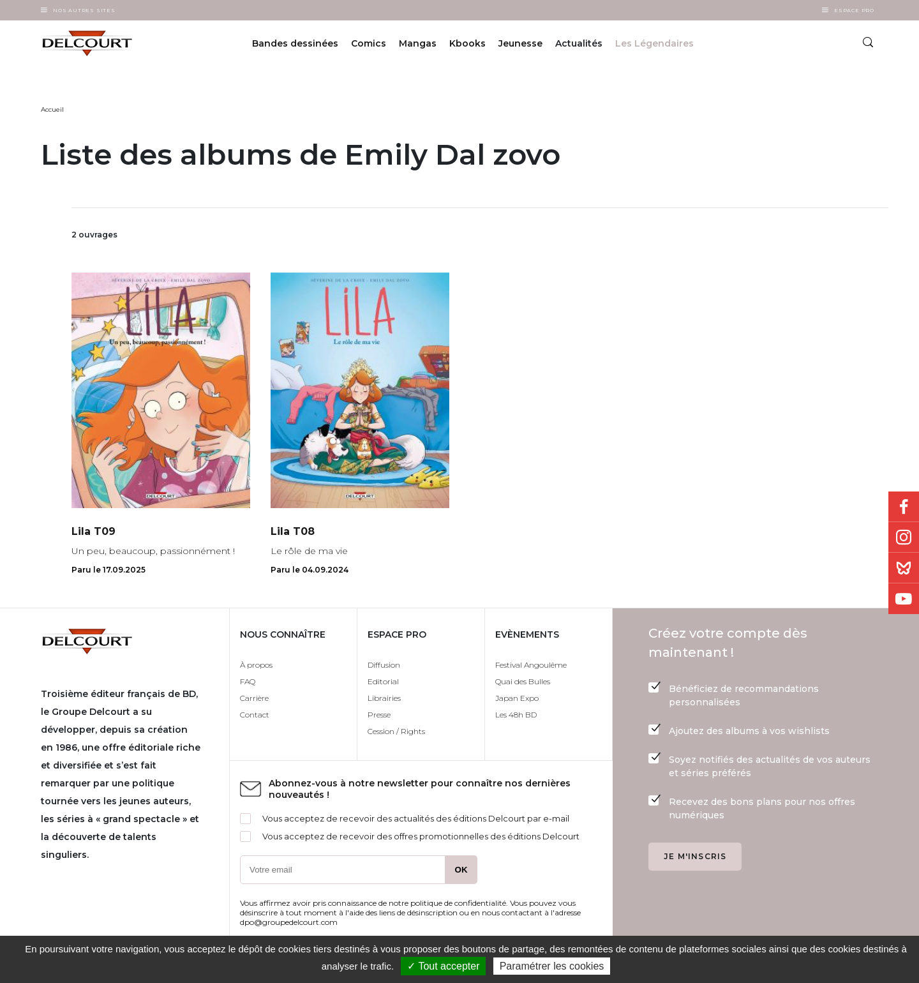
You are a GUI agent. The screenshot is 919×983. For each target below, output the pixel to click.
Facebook (903, 506)
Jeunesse (520, 43)
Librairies (384, 698)
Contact (254, 714)
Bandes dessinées (295, 43)
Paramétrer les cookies (552, 966)
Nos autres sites (84, 10)
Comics (368, 43)
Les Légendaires (654, 43)
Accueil (52, 109)
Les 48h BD (516, 714)
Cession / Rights (396, 731)
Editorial (383, 681)
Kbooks (467, 43)
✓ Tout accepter (443, 966)
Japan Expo (517, 698)
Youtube (903, 598)
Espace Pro (854, 10)
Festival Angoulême (531, 665)
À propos (256, 665)
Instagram (903, 537)
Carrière (254, 698)
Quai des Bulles (522, 681)
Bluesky (903, 568)
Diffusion (384, 665)
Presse (379, 714)
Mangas (418, 43)
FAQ (247, 681)
